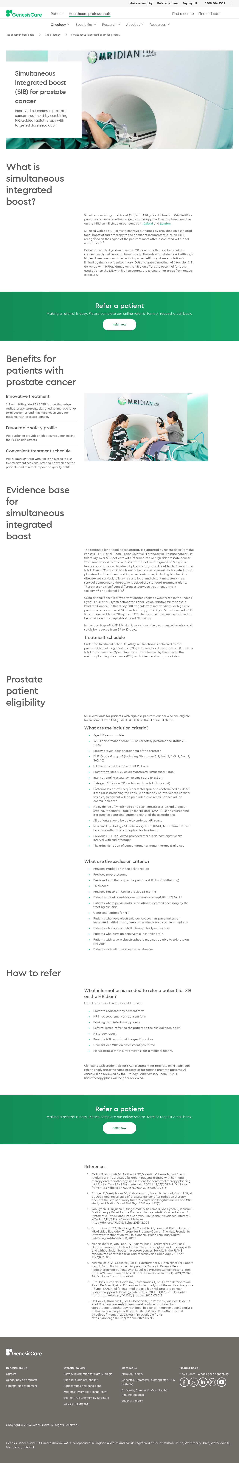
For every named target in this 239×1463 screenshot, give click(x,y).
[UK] (231, 3)
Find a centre (183, 13)
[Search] (231, 13)
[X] (193, 1381)
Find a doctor (209, 13)
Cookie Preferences (76, 1403)
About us (133, 24)
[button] (68, 24)
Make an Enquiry (132, 1374)
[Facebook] (184, 1381)
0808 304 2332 (215, 3)
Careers (11, 1374)
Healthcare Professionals (20, 34)
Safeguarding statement (21, 1386)
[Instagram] (212, 1381)
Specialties (84, 24)
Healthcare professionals (90, 13)
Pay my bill (190, 3)
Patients (57, 13)
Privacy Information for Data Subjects (88, 1374)
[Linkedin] (203, 1381)
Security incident (132, 1400)
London (165, 223)
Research (109, 24)
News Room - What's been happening (204, 1374)
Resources (158, 24)
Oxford (148, 223)
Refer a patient (167, 3)
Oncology (58, 24)
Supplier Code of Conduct (80, 1380)
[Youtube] (221, 1381)
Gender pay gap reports (21, 1380)
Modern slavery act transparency (85, 1392)
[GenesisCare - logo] (24, 13)
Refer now (119, 324)
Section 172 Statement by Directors (86, 1397)
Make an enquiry (141, 3)
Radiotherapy (53, 34)
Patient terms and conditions (82, 1386)
